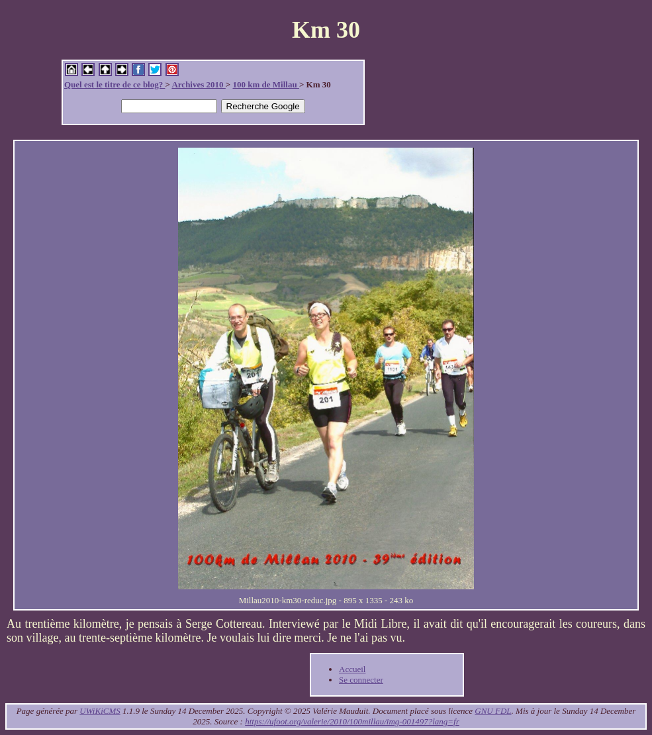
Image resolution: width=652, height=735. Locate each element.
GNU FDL (493, 711)
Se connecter (361, 680)
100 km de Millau (265, 84)
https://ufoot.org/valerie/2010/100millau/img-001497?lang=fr (352, 721)
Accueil (352, 669)
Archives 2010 (198, 84)
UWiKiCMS (99, 711)
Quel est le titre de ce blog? (114, 84)
